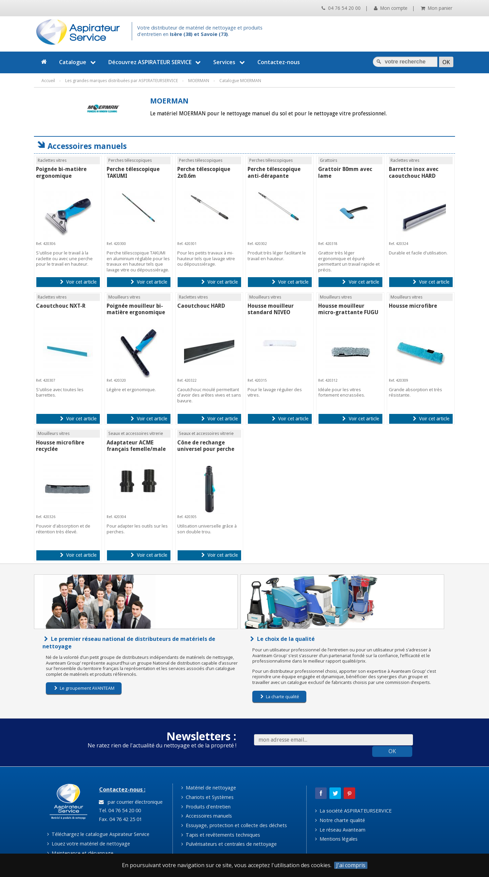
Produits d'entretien (206, 806)
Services (230, 62)
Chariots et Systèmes (207, 797)
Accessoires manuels (206, 816)
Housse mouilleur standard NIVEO (271, 309)
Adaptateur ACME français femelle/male (136, 445)
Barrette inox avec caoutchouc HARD (413, 172)
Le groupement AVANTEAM (84, 688)
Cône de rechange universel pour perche (205, 445)
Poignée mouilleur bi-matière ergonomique (136, 309)
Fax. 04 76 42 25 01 (119, 819)
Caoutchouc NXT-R (61, 306)
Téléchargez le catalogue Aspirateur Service (98, 834)
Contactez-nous (278, 62)
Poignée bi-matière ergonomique (61, 172)
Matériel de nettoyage (208, 787)
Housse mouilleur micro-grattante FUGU (348, 309)
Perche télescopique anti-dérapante (274, 172)
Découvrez (155, 62)
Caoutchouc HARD (201, 306)
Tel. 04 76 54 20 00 (119, 810)
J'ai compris (350, 865)
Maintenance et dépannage (80, 853)
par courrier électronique (131, 802)
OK (392, 751)
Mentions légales (336, 839)
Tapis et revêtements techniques (220, 835)
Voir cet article (78, 282)
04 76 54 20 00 (341, 8)
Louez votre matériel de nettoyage (88, 843)
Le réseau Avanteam (340, 829)
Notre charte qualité (340, 820)
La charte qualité (279, 696)
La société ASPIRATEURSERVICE (353, 810)
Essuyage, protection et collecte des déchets (234, 825)
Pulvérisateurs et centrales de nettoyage (229, 844)
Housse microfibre (413, 306)
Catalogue (78, 62)
